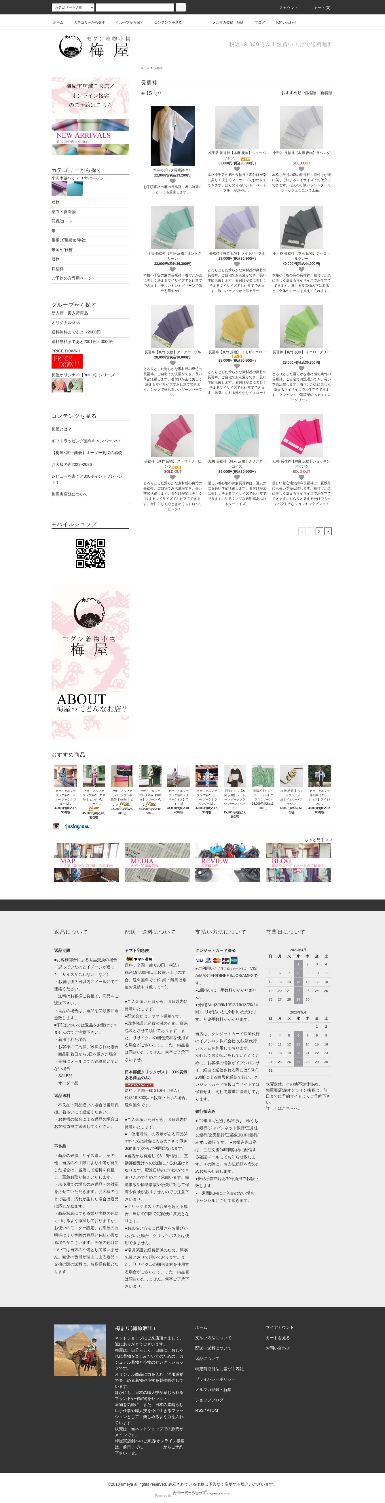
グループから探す (126, 22)
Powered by (192, 1489)
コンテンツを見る (164, 22)
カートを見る (278, 1331)
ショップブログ (209, 1394)
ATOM (212, 1404)
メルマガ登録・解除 (225, 22)
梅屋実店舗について (70, 488)
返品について (207, 1352)
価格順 (310, 92)
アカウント (285, 8)
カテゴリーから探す (86, 22)
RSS (199, 1404)
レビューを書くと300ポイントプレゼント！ (87, 473)
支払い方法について (213, 1331)
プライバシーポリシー (215, 1373)
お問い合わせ (282, 22)
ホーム (58, 22)
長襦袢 (157, 68)
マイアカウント (280, 1321)
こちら (288, 1102)
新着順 (326, 92)
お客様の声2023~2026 (72, 458)
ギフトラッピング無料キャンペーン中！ (88, 434)
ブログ (256, 22)
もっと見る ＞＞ (319, 833)
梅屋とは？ (62, 423)
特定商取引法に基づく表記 (219, 1362)
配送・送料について (213, 1342)
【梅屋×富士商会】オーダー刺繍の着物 (87, 446)
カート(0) (319, 8)
